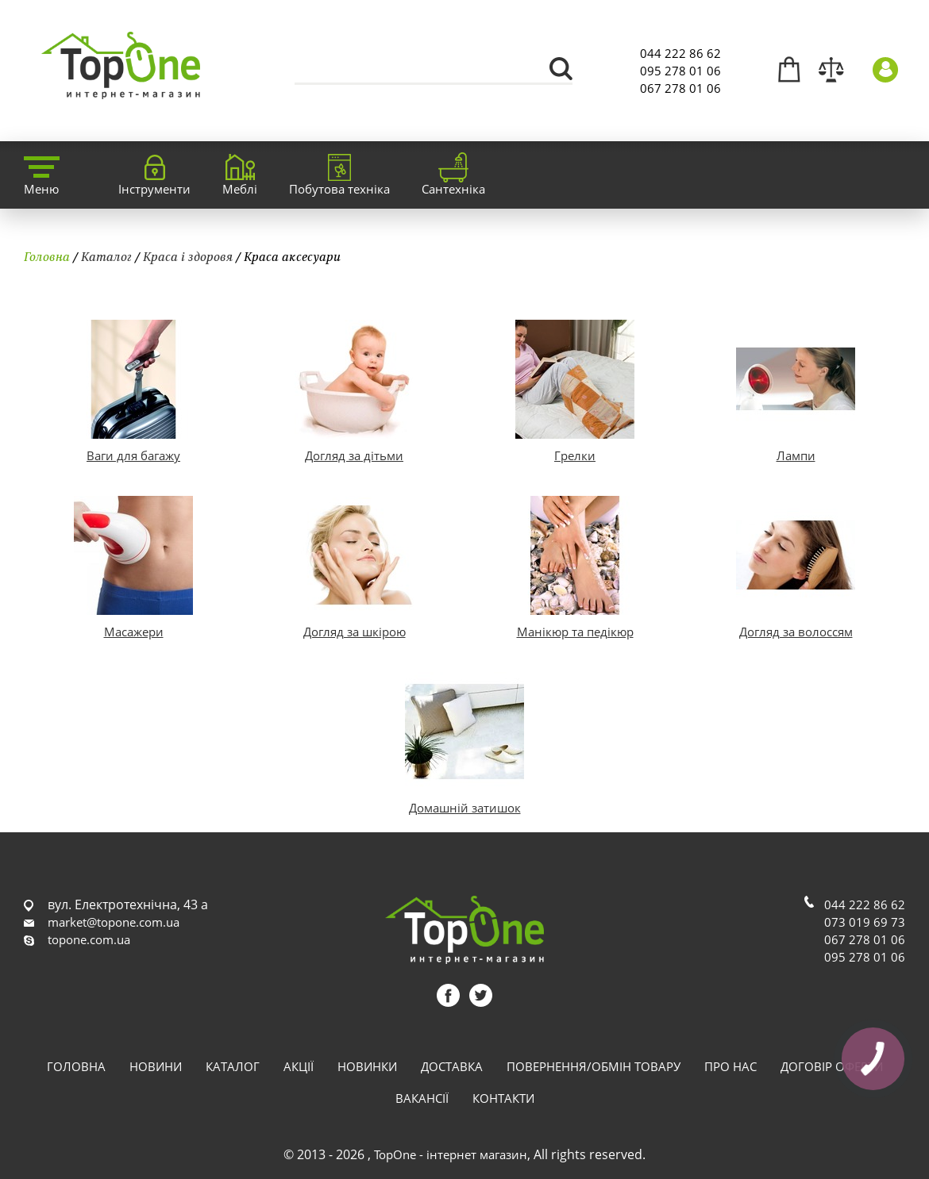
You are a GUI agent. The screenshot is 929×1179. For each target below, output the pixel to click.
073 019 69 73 (864, 922)
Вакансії (422, 1098)
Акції (298, 1066)
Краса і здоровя (188, 256)
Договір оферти (832, 1066)
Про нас (730, 1066)
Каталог (106, 256)
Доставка (452, 1066)
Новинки (367, 1066)
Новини (155, 1066)
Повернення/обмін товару (593, 1066)
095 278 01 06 (680, 71)
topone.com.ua (89, 939)
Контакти (503, 1098)
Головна (47, 256)
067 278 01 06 (680, 88)
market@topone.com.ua (113, 922)
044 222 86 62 (680, 53)
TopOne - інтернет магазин (450, 1154)
